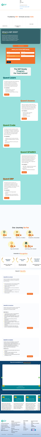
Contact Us (3, 428)
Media (24, 423)
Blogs (32, 424)
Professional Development (15, 425)
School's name (23, 51)
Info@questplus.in (5, 430)
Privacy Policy (4, 434)
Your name (8, 51)
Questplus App (33, 426)
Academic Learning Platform (15, 422)
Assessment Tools (14, 423)
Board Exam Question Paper (34, 421)
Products (32, 425)
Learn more (7, 94)
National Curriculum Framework (14, 432)
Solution (12, 421)
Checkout (21, 8)
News (24, 422)
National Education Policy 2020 (15, 430)
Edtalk (24, 424)
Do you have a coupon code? (24, 6)
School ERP (13, 426)
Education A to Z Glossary (35, 423)
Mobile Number (23, 54)
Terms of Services (10, 434)
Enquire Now (30, 293)
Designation (9, 54)
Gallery (24, 425)
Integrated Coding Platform (15, 424)
